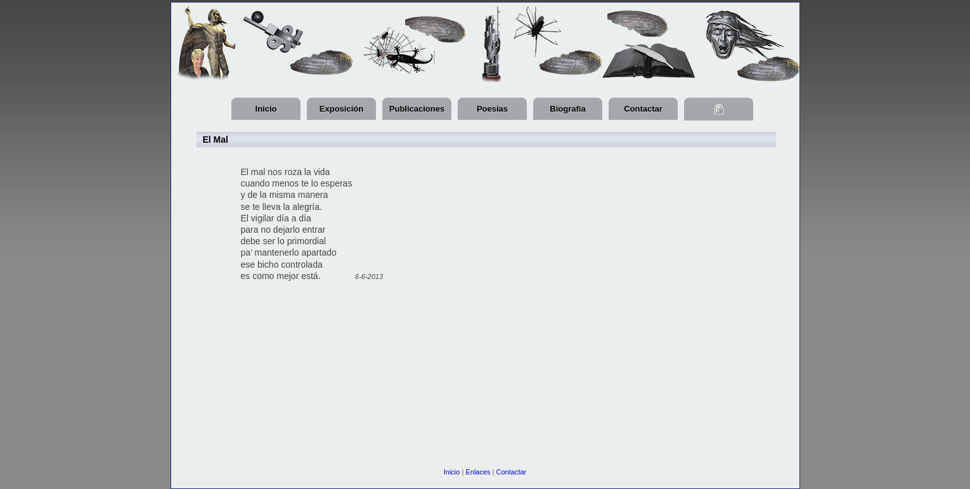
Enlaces (477, 472)
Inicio (266, 109)
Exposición (341, 109)
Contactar (643, 109)
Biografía (567, 109)
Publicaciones (416, 109)
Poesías (492, 109)
